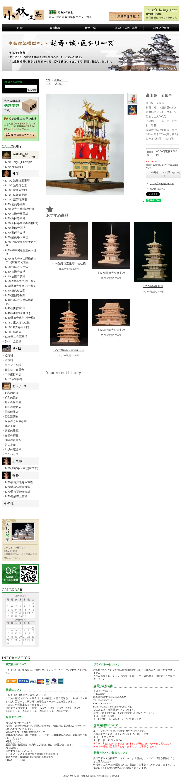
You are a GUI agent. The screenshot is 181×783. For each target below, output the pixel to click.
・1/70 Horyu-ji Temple (19, 162)
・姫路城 (9, 355)
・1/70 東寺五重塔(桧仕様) (20, 209)
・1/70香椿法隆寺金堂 (18, 487)
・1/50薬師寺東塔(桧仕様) (20, 286)
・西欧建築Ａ (12, 411)
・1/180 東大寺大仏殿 (18, 322)
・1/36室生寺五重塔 (16, 336)
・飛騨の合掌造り (15, 440)
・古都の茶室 (12, 435)
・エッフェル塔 (13, 365)
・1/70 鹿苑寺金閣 (15, 204)
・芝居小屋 (11, 445)
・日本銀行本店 (13, 374)
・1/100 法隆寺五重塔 (18, 180)
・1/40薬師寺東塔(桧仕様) (20, 317)
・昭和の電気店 (13, 407)
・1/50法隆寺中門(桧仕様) (20, 281)
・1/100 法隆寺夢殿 (16, 195)
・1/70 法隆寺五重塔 (17, 213)
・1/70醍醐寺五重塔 (16, 496)
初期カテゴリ (61, 80)
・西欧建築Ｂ (12, 416)
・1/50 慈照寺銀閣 (15, 295)
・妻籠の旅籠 (12, 430)
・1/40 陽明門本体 (15, 308)
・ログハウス (12, 454)
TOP (48, 80)
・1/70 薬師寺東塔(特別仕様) (22, 223)
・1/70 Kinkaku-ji (14, 166)
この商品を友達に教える (162, 183)
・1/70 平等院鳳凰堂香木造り (21, 243)
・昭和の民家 (12, 397)
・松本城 (9, 360)
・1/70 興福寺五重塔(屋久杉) (22, 468)
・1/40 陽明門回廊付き (18, 313)
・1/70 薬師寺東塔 (15, 218)
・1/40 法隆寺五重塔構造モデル (21, 301)
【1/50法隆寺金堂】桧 (111, 330)
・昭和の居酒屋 (13, 402)
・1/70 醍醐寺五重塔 (17, 237)
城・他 (58, 83)
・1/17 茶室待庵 (14, 379)
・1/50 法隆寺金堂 (15, 271)
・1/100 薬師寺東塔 (16, 199)
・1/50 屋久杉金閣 (15, 290)
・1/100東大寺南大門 (17, 327)
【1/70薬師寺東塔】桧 (111, 273)
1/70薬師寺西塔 (153, 286)
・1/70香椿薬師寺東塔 (18, 491)
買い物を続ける (157, 188)
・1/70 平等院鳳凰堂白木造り (21, 252)
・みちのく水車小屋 (16, 421)
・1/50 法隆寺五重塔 (17, 267)
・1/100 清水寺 (13, 332)
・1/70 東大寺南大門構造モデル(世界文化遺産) (21, 260)
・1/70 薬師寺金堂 (15, 232)
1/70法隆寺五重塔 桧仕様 (69, 263)
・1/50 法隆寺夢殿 (15, 276)
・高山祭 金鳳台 (15, 369)
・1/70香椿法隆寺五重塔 (19, 482)
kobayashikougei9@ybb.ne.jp (41, 753)
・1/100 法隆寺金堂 (16, 185)
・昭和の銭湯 (12, 393)
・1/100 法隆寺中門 (16, 190)
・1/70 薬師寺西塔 (15, 227)
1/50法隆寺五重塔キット (68, 350)
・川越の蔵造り (13, 449)
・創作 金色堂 (13, 341)
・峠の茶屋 (11, 426)
